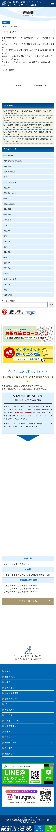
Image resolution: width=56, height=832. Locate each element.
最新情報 (7, 166)
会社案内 (9, 748)
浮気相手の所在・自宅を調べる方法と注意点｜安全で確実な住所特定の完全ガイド (27, 111)
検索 (51, 305)
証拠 (5, 225)
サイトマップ (10, 731)
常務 (5, 289)
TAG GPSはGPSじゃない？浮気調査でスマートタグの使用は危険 (28, 118)
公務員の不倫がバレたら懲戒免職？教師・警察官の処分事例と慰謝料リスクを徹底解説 (27, 132)
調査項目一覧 (11, 742)
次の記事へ (37, 85)
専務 (5, 198)
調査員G (7, 262)
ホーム (8, 671)
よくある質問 (11, 687)
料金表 (8, 682)
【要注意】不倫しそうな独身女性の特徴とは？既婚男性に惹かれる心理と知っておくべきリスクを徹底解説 (27, 126)
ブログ (8, 704)
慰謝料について (10, 193)
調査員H (7, 230)
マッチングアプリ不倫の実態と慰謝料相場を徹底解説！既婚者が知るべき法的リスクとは (27, 139)
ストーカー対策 (10, 279)
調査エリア (10, 753)
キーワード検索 (8, 300)
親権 (5, 246)
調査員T (6, 22)
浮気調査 (7, 219)
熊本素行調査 (9, 171)
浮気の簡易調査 (12, 693)
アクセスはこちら (28, 601)
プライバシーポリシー (14, 720)
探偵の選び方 (11, 698)
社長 (5, 177)
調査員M (7, 209)
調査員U (7, 284)
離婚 (5, 236)
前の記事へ (19, 85)
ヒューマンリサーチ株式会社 (24, 3)
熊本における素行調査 (13, 160)
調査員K (7, 241)
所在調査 (7, 214)
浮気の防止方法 (10, 182)
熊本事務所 (8, 155)
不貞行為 (7, 268)
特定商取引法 (11, 726)
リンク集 (9, 715)
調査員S (7, 187)
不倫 (5, 257)
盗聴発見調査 (9, 203)
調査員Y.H (8, 295)
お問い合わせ (11, 737)
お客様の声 (10, 709)
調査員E (7, 252)
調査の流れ (10, 676)
